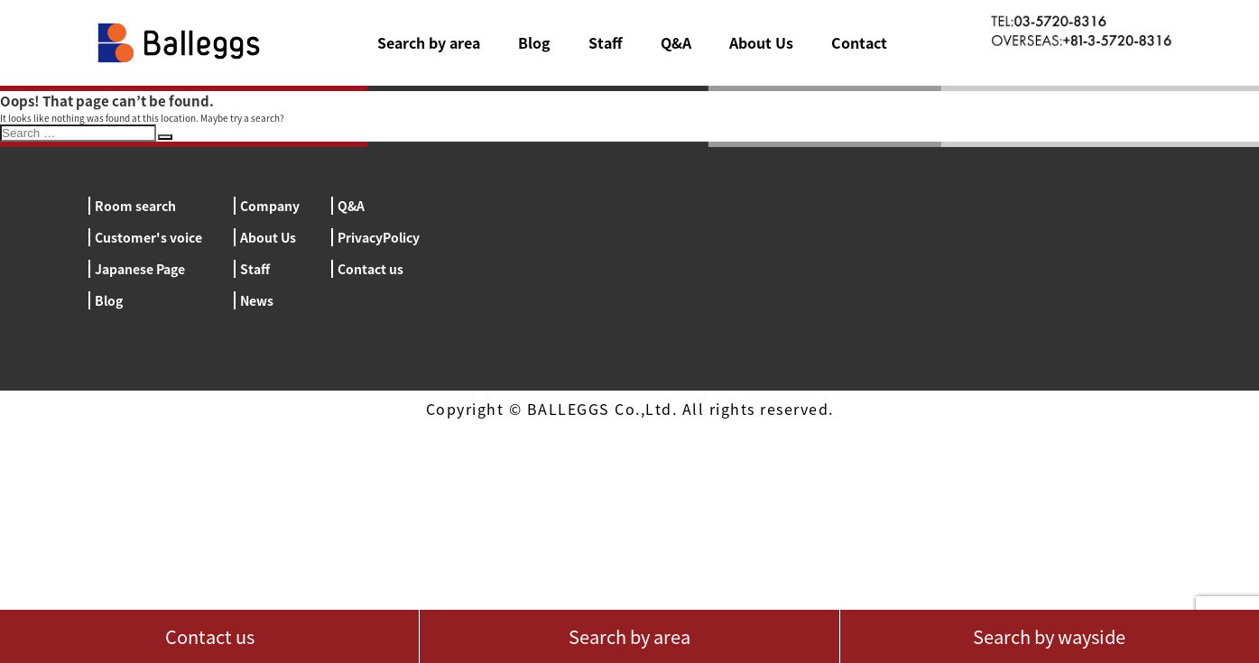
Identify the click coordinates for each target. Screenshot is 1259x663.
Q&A (676, 42)
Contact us (370, 269)
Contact (859, 42)
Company (270, 206)
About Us (761, 42)
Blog (534, 42)
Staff (605, 42)
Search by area (428, 42)
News (256, 300)
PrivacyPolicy (379, 237)
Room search (135, 206)
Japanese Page (140, 269)
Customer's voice (148, 237)
